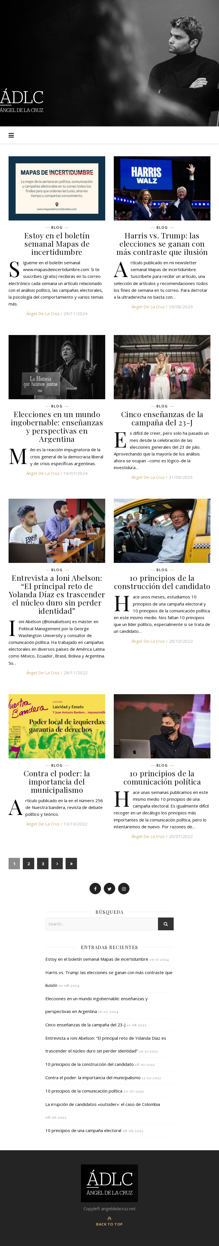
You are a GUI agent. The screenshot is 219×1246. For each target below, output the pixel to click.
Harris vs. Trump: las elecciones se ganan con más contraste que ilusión (162, 243)
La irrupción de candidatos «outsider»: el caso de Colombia (102, 1104)
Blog (57, 227)
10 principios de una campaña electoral (83, 1130)
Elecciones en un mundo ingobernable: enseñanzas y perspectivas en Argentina (57, 426)
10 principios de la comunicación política (162, 777)
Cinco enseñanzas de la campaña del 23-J (162, 418)
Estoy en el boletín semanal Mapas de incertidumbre (57, 243)
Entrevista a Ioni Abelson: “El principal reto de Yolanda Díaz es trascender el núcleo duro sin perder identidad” (57, 594)
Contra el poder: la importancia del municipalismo (57, 781)
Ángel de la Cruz (43, 313)
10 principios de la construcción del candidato (162, 582)
